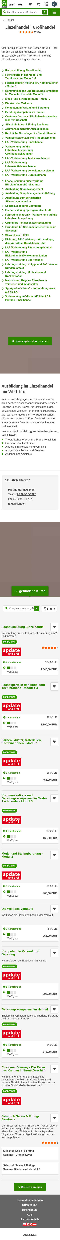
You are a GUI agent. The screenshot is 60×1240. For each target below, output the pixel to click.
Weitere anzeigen (30, 1186)
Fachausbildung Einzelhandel (23, 70)
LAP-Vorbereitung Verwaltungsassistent (29, 170)
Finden (44, 12)
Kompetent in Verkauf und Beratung (27, 107)
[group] (29, 32)
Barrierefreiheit (29, 1219)
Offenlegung (29, 1205)
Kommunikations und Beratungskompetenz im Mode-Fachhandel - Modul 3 (24, 798)
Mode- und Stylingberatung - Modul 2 (27, 98)
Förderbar (9, 642)
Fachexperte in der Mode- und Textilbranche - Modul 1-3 (23, 686)
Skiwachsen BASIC (17, 235)
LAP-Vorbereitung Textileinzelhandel (27, 158)
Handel (10, 20)
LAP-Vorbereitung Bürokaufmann (25, 175)
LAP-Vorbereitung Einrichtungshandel (28, 247)
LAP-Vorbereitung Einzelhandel (24, 142)
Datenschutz (29, 1209)
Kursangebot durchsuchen (30, 341)
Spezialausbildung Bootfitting (23, 205)
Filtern (49, 608)
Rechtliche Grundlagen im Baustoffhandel (30, 133)
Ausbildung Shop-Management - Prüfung (30, 193)
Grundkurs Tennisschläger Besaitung (28, 222)
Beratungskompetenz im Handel (24, 112)
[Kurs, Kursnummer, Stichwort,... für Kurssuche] (21, 608)
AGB (30, 1214)
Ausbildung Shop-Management (24, 189)
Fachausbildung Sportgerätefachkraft (28, 210)
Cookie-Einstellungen (30, 1200)
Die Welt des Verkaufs (18, 103)
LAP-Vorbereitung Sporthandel (24, 260)
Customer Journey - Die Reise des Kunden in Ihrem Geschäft (24, 1069)
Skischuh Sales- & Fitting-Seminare (26, 124)
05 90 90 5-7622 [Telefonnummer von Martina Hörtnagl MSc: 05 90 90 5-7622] (26, 494)
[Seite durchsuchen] (25, 12)
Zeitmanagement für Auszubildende (27, 129)
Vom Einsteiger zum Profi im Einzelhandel (30, 137)
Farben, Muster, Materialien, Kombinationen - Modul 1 (22, 741)
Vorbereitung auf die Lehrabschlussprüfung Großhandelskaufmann (19, 150)
